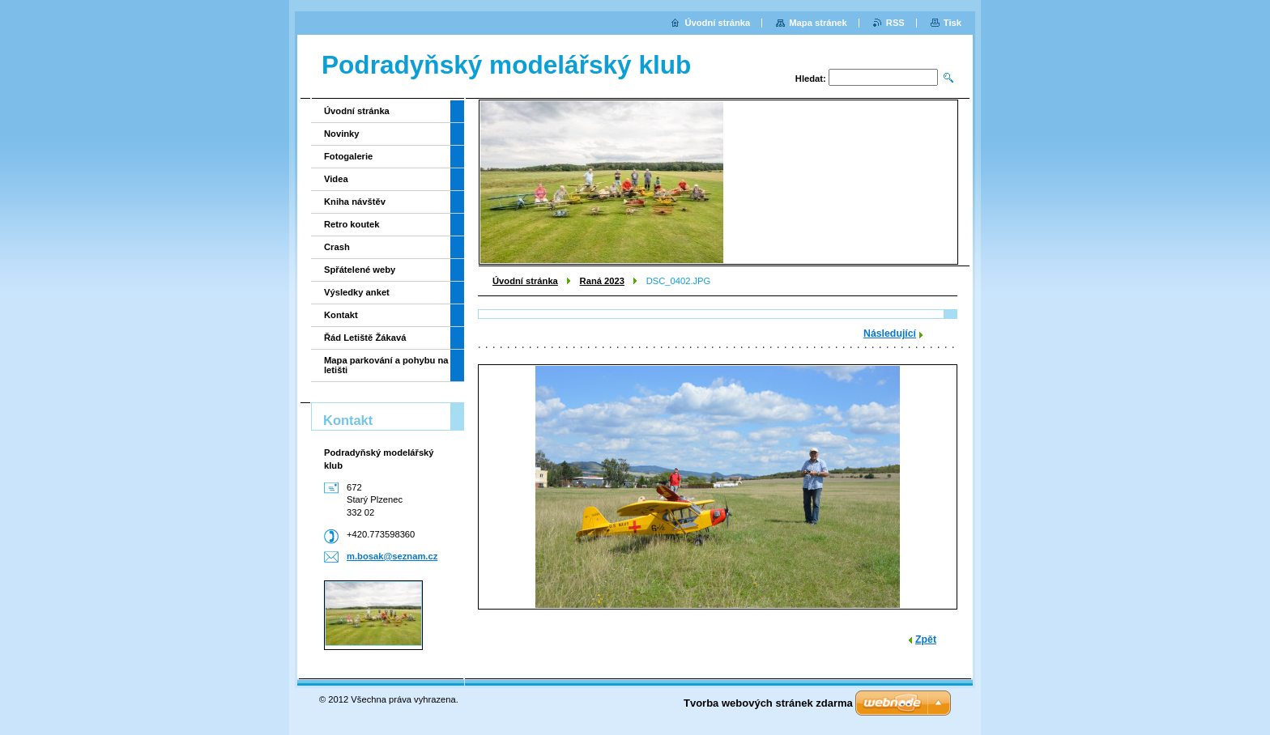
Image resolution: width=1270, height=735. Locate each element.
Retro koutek (351, 224)
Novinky (342, 133)
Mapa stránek (818, 23)
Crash (337, 247)
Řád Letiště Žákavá (365, 337)
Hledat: (810, 78)
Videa (336, 179)
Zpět (925, 639)
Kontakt (341, 315)
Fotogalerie (348, 156)
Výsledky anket (357, 292)
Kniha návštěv (355, 201)
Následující (889, 333)
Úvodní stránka (525, 281)
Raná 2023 (602, 281)
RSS (895, 23)
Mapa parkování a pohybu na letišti (386, 365)
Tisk (952, 23)
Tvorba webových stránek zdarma (768, 703)
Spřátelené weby (359, 269)
